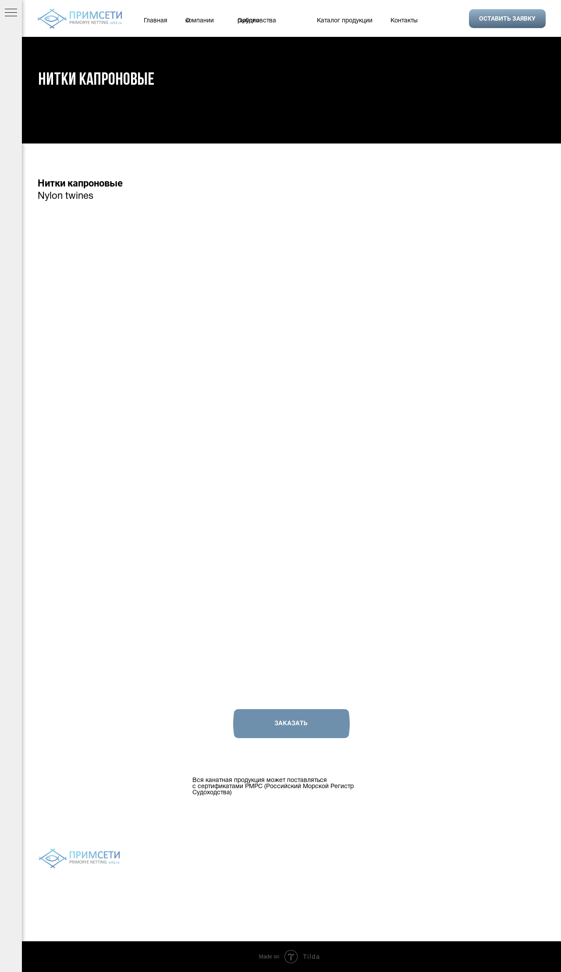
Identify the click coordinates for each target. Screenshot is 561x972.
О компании (199, 21)
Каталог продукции (345, 21)
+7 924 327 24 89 (488, 882)
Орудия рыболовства (257, 21)
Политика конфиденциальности (291, 880)
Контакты (404, 21)
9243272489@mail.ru (510, 916)
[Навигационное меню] (11, 13)
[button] (507, 18)
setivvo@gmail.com (507, 904)
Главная (155, 21)
